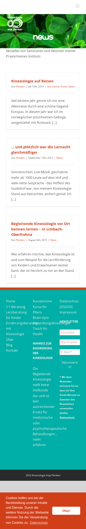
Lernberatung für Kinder (16, 315)
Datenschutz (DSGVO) (69, 304)
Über (10, 339)
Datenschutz (67, 417)
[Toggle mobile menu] (78, 6)
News (72, 86)
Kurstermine (42, 301)
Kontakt (12, 350)
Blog (9, 345)
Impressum (68, 312)
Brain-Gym (41, 317)
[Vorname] (70, 332)
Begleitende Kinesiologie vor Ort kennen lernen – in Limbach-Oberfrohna (40, 229)
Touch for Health (40, 331)
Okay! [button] (66, 510)
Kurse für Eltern (40, 309)
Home (10, 301)
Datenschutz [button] (39, 522)
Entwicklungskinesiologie (43, 323)
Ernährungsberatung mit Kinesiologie (16, 328)
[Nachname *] (70, 342)
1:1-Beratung (15, 307)
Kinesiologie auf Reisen (32, 81)
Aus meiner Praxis (57, 86)
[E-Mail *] (70, 352)
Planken (20, 86)
